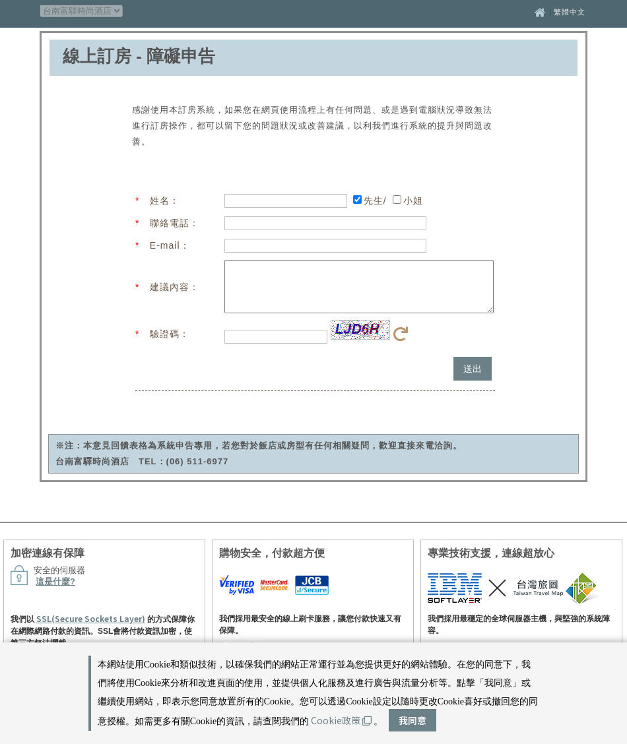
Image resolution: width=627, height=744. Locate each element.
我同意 (412, 720)
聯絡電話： (174, 223)
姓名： (165, 200)
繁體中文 (569, 12)
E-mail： (170, 245)
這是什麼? (55, 591)
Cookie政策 (341, 720)
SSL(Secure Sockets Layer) (90, 628)
